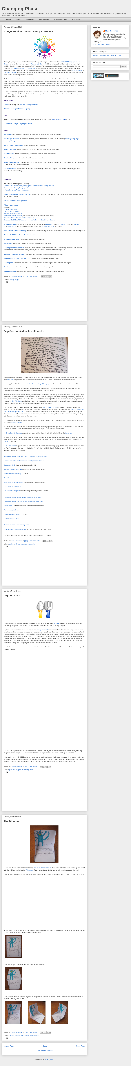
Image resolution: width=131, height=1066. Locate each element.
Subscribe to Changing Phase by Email (107, 55)
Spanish (76, 224)
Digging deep (12, 595)
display (17, 1035)
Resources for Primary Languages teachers (18, 188)
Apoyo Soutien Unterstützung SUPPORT (28, 31)
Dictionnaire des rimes (11, 518)
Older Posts (80, 1046)
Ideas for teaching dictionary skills (15, 529)
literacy (23, 1035)
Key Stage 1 (49, 224)
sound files (10, 226)
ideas (18, 544)
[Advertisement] (44, 302)
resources (24, 544)
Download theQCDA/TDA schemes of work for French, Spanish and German (29, 220)
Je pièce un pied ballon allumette (24, 331)
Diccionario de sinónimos (12, 486)
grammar (12, 770)
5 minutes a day (60, 19)
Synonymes (8, 506)
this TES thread (17, 401)
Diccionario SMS (9, 465)
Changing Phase (20, 8)
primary (11, 279)
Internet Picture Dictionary (12, 474)
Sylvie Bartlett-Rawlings (14, 433)
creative (12, 1035)
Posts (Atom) (49, 1060)
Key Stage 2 (61, 224)
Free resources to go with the (26, 456)
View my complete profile (102, 44)
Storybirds (29, 19)
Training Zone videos (11, 209)
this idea (56, 623)
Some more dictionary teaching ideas (16, 525)
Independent (31, 68)
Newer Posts (9, 1046)
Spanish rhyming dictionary (13, 469)
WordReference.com (50, 407)
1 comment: (34, 766)
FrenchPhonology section (12, 211)
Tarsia (18, 19)
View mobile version (44, 1050)
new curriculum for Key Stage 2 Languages (36, 384)
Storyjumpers (44, 19)
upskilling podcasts (48, 226)
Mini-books (76, 19)
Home (8, 19)
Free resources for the (24, 461)
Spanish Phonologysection (13, 213)
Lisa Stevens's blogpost (12, 491)
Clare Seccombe (111, 31)
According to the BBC (38, 64)
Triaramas (29, 870)
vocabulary (32, 544)
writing (32, 770)
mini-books (30, 1035)
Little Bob (10, 380)
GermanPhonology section (13, 215)
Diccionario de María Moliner (13, 482)
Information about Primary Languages (16, 190)
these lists (68, 433)
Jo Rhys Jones (11, 446)
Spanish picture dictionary (12, 478)
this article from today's (19, 68)
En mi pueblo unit (42, 630)
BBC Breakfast (77, 70)
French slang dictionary (11, 510)
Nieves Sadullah (16, 422)
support (17, 279)
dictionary (12, 544)
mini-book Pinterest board (42, 868)
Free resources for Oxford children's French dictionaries (22, 497)
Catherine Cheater (10, 72)
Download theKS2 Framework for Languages (19, 218)
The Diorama (11, 821)
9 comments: (34, 276)
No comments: (35, 541)
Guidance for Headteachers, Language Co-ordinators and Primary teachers (29, 186)
